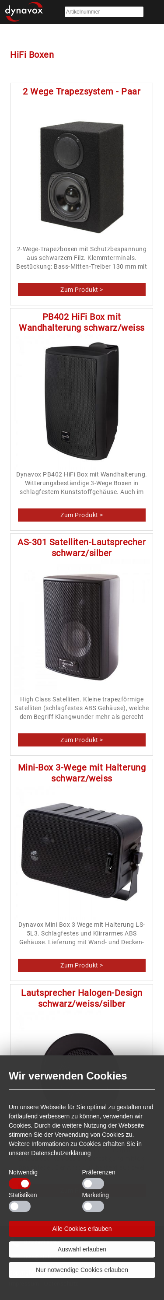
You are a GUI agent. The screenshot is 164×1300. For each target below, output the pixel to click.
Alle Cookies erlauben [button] (82, 1228)
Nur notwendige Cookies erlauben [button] (82, 1269)
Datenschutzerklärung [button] (61, 1152)
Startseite (24, 12)
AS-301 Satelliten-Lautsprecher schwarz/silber (81, 547)
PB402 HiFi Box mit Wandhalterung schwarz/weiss (82, 322)
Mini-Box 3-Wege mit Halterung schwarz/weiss (82, 773)
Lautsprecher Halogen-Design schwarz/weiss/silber (82, 998)
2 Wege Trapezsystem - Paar (81, 91)
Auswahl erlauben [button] (82, 1249)
